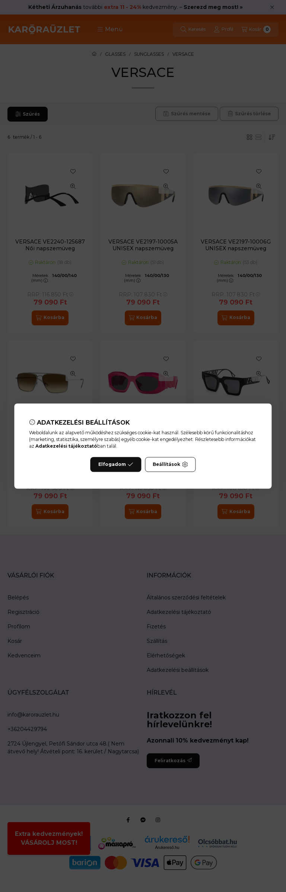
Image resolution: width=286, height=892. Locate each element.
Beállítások (170, 464)
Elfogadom (115, 464)
